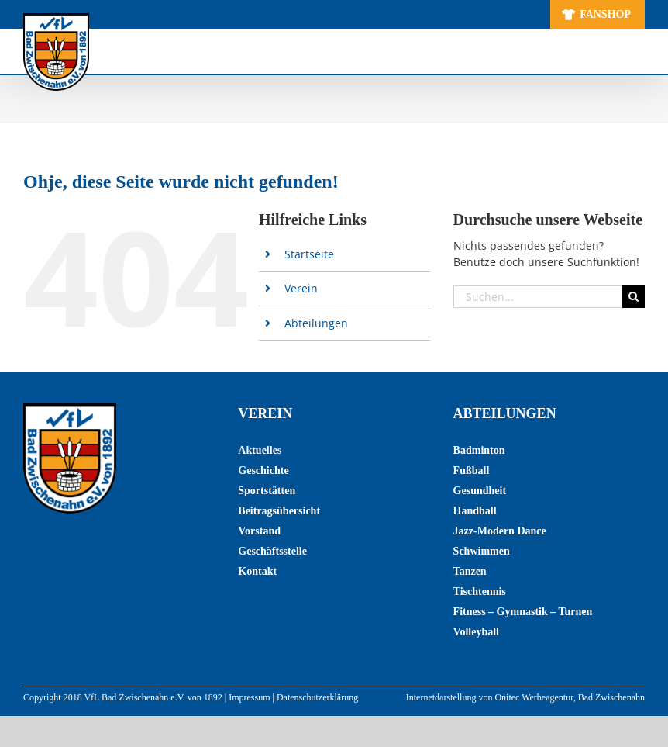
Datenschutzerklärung (317, 697)
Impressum (249, 697)
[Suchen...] (537, 296)
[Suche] (633, 296)
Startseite (309, 254)
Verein (301, 288)
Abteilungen (316, 323)
